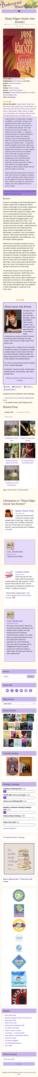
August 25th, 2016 (20, 513)
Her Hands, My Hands (12, 1028)
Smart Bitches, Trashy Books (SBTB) (16, 1035)
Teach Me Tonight (10, 1038)
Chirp (15, 95)
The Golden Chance (24, 115)
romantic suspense (23, 490)
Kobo (4, 95)
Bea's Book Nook (10, 1015)
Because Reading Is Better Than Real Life (18, 1018)
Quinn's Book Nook (24, 511)
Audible (9, 95)
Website (8, 378)
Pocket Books (16, 81)
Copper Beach (21, 104)
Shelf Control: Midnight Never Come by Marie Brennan (18, 595)
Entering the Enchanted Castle (14, 1025)
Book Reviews (31, 24)
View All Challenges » (10, 828)
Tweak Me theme (27, 1072)
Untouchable (11, 113)
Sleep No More (30, 113)
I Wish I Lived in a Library (13, 1030)
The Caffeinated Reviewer (13, 1043)
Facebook (15, 378)
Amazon (12, 92)
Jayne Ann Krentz (19, 78)
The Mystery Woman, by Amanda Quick (28, 462)
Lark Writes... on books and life (15, 1033)
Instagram (20, 380)
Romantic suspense (15, 83)
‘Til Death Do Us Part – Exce (11, 439)
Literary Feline (22, 572)
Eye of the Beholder (27, 106)
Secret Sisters (15, 106)
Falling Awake (12, 111)
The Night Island (8, 115)
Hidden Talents (22, 111)
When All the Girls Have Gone (20, 109)
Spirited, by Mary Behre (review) (27, 439)
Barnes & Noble (29, 92)
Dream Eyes (30, 104)
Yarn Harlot (8, 1045)
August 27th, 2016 (11, 554)
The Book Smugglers (11, 1040)
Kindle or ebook (14, 88)
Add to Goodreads (9, 97)
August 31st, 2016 (19, 574)
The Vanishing (20, 113)
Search (30, 676)
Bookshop (20, 92)
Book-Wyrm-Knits (10, 1020)
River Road (6, 106)
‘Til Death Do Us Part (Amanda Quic (11, 484)
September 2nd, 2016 (12, 623)
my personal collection (16, 90)
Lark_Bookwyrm (21, 24)
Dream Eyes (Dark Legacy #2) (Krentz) (11, 462)
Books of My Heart (11, 1023)
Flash (16, 115)
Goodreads (23, 378)
